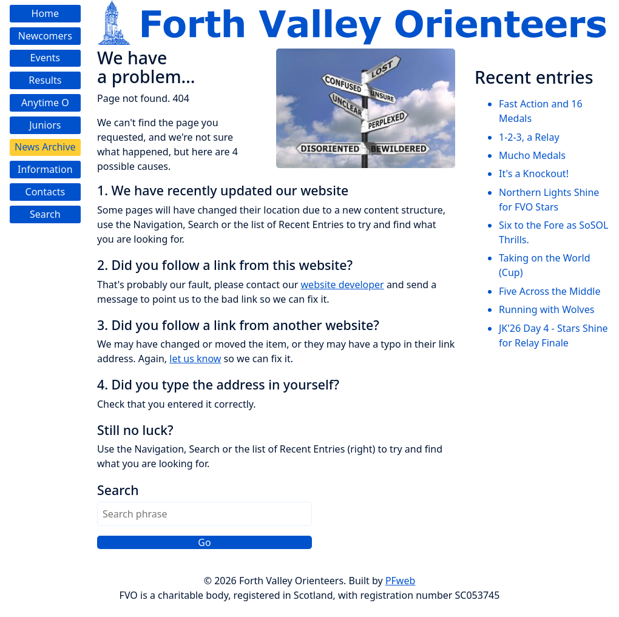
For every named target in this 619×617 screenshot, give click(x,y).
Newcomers (45, 35)
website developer (342, 284)
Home (45, 13)
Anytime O (45, 102)
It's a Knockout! (534, 173)
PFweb (400, 580)
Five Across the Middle (549, 291)
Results (45, 80)
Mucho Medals (532, 155)
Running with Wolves (546, 309)
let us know (195, 358)
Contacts (45, 191)
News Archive (45, 146)
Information (45, 169)
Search (45, 214)
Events (45, 57)
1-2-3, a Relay (529, 137)
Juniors (45, 125)
